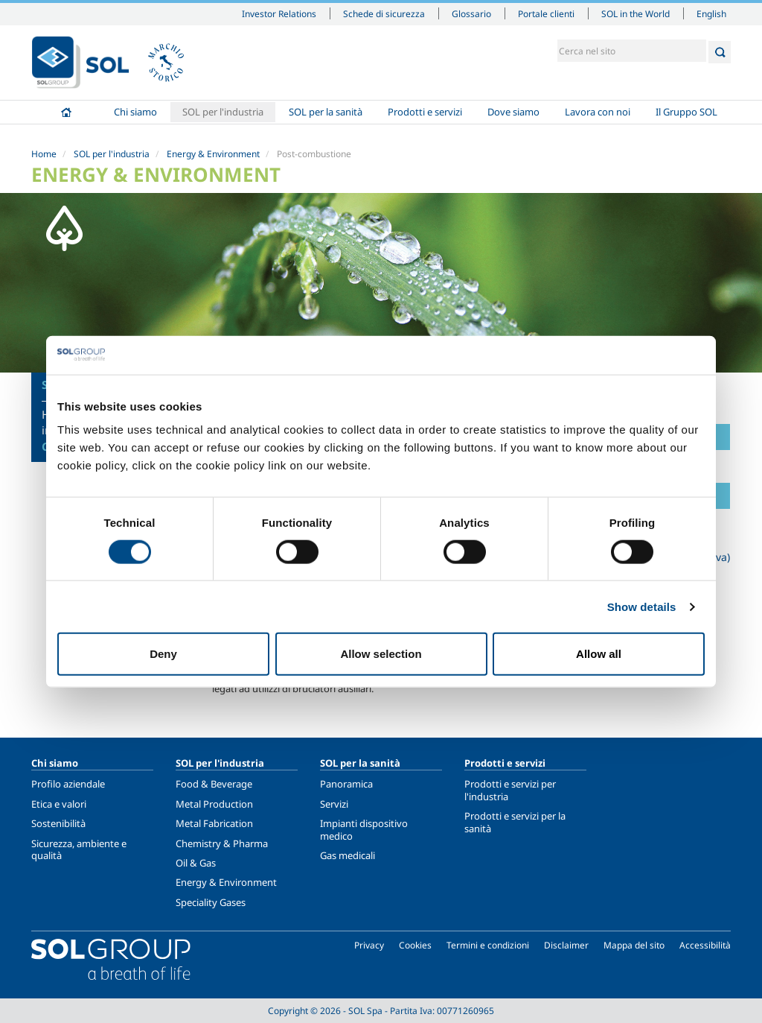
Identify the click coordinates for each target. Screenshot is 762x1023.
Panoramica (346, 784)
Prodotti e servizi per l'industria (510, 789)
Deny (163, 653)
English (711, 13)
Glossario (471, 13)
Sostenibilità (58, 823)
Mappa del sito (634, 945)
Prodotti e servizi (425, 111)
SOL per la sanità (325, 111)
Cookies (415, 945)
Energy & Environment (213, 154)
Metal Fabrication (214, 823)
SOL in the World (635, 13)
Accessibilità (705, 945)
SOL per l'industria (222, 111)
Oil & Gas (196, 863)
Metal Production (214, 804)
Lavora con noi (597, 111)
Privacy (369, 945)
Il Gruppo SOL (686, 111)
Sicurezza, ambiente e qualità (79, 849)
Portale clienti (546, 13)
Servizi (334, 804)
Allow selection (380, 653)
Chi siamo (135, 111)
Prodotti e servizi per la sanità (515, 821)
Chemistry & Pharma (222, 843)
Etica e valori (58, 804)
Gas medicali (347, 855)
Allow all (598, 653)
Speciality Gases (211, 902)
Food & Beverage (214, 784)
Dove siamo (513, 111)
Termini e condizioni (487, 945)
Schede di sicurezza (384, 13)
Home (66, 112)
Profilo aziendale (68, 784)
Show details (641, 606)
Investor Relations (279, 13)
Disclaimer (566, 945)
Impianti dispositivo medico (364, 829)
